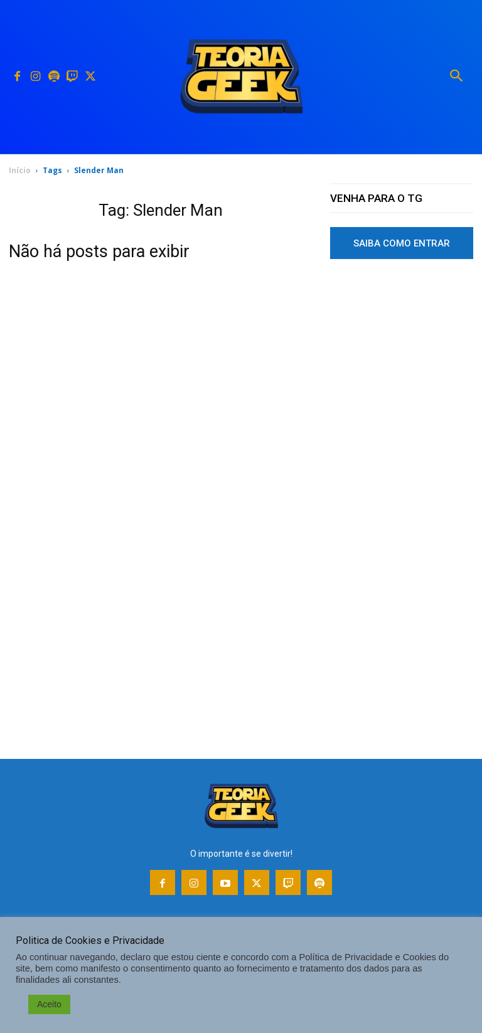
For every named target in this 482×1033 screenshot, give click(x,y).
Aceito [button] (49, 1004)
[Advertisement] (401, 372)
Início (20, 170)
